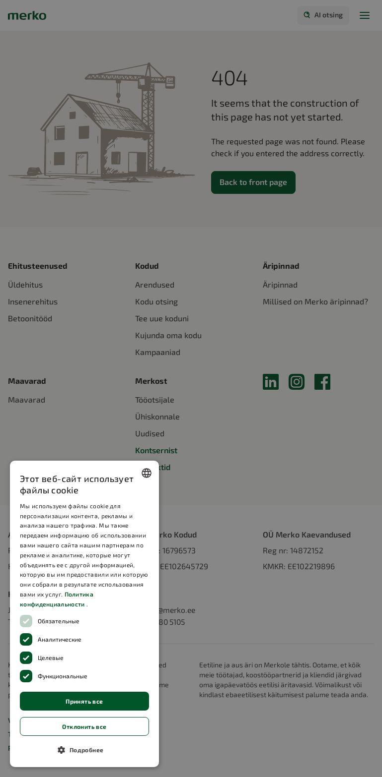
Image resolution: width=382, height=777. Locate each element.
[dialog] (84, 614)
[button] (84, 749)
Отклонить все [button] (84, 726)
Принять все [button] (84, 701)
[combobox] (147, 473)
